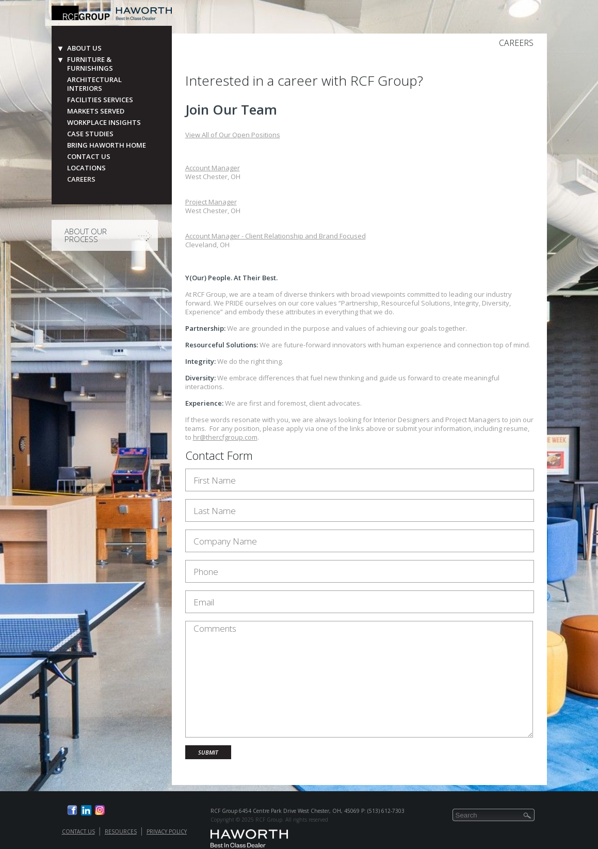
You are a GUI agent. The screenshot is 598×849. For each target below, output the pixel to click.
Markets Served (95, 111)
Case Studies (90, 134)
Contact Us (88, 156)
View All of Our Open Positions (232, 134)
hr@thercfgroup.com (225, 437)
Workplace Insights (104, 122)
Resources (121, 831)
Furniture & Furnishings (90, 64)
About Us (84, 48)
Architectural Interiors (94, 84)
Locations (86, 168)
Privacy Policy (167, 831)
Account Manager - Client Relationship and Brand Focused (275, 236)
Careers (81, 179)
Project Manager (211, 201)
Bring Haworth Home (106, 145)
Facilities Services (100, 99)
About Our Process (85, 235)
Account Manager (212, 167)
